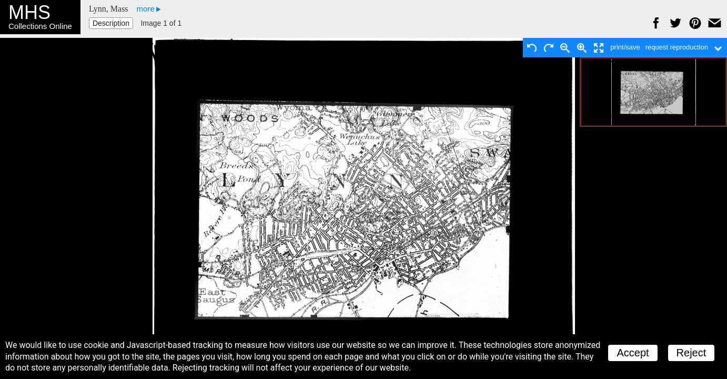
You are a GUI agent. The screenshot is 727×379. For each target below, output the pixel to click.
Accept (633, 352)
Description (111, 23)
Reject (691, 352)
